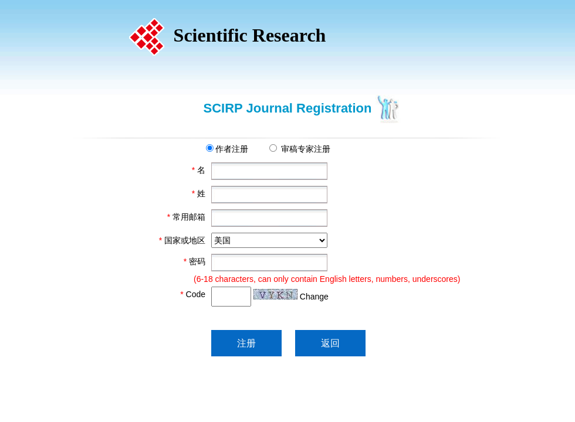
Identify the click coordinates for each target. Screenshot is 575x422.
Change (314, 296)
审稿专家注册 (305, 149)
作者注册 (231, 149)
